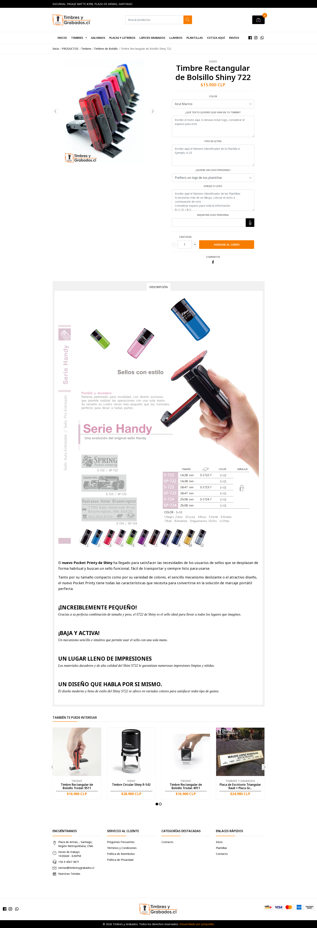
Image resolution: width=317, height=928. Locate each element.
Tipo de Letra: (213, 141)
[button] (157, 804)
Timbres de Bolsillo (106, 48)
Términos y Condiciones (122, 848)
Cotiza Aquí (216, 38)
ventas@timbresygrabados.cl (76, 868)
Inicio (62, 38)
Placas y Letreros (122, 38)
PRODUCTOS (70, 48)
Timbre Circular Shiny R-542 (131, 784)
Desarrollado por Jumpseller (196, 924)
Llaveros (175, 38)
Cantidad (185, 237)
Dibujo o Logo (213, 186)
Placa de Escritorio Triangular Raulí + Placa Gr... (240, 786)
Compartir (213, 257)
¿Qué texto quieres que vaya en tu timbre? (213, 112)
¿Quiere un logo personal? (213, 170)
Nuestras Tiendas (69, 873)
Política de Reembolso (121, 854)
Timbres (77, 38)
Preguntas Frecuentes (121, 842)
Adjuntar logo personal (213, 215)
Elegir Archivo (249, 222)
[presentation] (55, 111)
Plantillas (194, 38)
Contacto (167, 842)
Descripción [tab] (158, 287)
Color (213, 96)
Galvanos (98, 38)
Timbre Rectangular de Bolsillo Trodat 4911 (186, 786)
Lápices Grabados (152, 38)
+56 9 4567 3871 (68, 862)
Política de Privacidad (120, 860)
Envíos (234, 38)
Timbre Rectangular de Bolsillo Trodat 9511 (77, 786)
